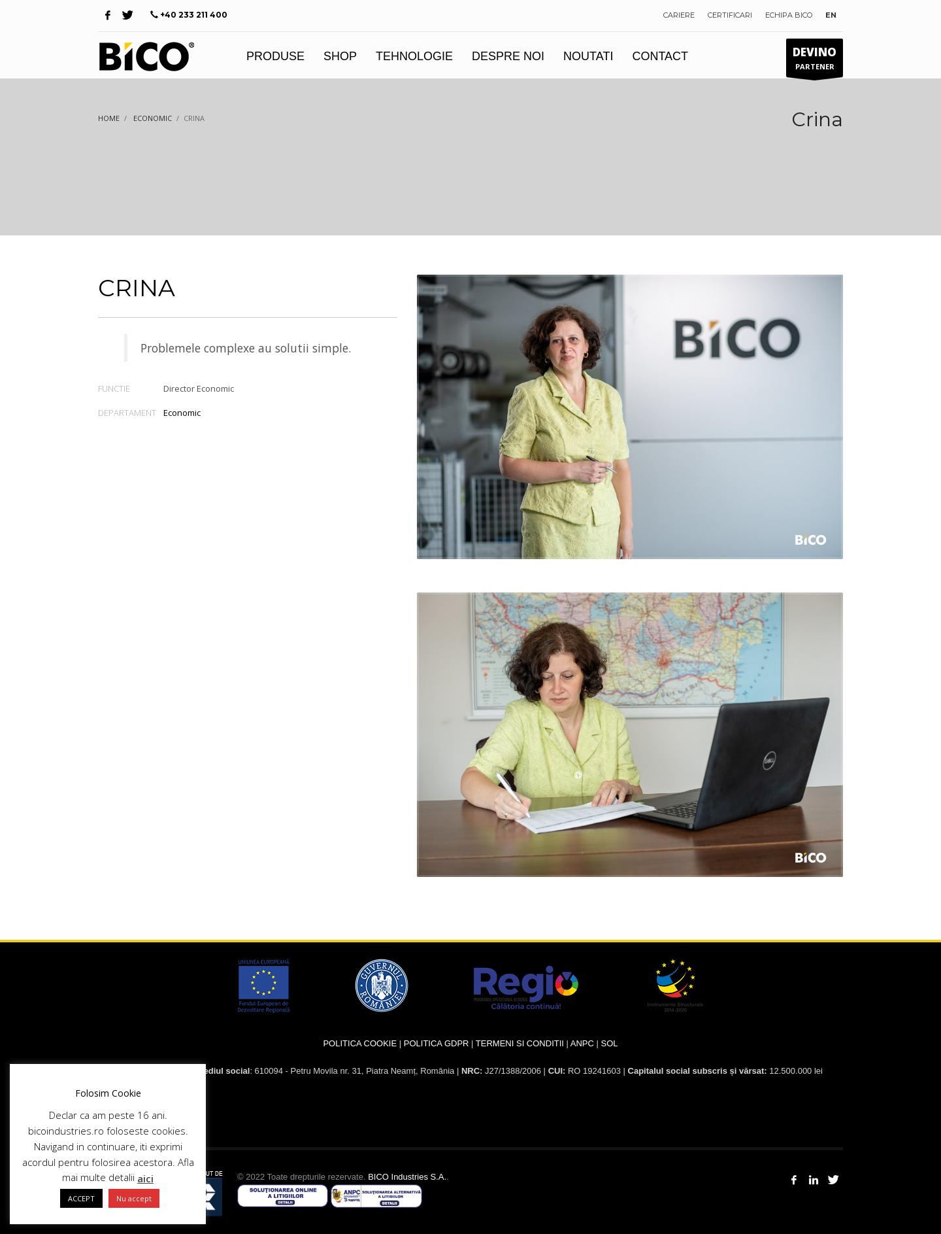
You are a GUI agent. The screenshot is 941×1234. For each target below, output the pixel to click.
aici (145, 1178)
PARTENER (814, 60)
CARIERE (679, 15)
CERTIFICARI (730, 15)
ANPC (582, 1043)
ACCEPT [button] (81, 1198)
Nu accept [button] (134, 1198)
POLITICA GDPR (436, 1043)
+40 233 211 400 (193, 15)
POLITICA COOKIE (360, 1043)
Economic (182, 413)
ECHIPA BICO (788, 15)
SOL (609, 1043)
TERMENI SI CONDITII (520, 1043)
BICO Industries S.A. (407, 1177)
